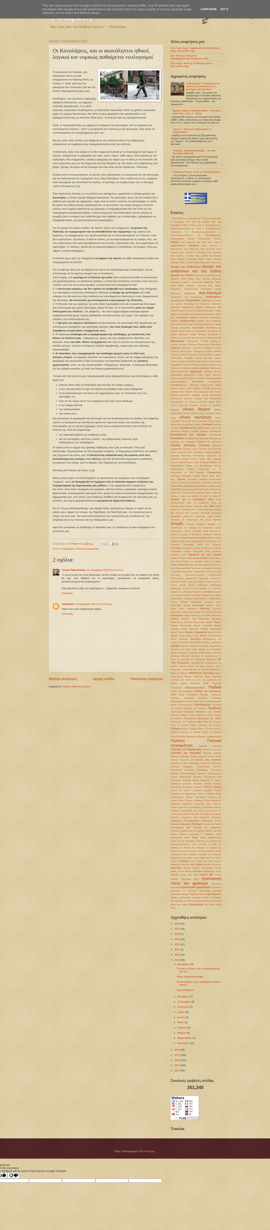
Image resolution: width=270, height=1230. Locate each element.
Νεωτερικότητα (197, 663)
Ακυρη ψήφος (177, 286)
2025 (177, 928)
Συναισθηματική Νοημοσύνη (198, 821)
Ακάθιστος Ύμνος (212, 282)
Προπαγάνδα (176, 770)
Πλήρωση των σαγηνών (210, 725)
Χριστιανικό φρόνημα (210, 891)
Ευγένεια (174, 483)
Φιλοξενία (206, 865)
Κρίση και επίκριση (196, 582)
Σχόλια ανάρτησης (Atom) (76, 686)
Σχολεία (183, 834)
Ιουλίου (181, 1012)
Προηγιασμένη (203, 767)
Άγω (219, 263)
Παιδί (173, 694)
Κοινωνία (183, 564)
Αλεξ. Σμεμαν (214, 286)
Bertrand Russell (214, 901)
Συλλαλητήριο (195, 807)
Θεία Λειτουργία (192, 513)
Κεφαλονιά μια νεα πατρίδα (204, 554)
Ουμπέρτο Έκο (177, 680)
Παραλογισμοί (177, 712)
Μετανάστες (184, 642)
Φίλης (192, 864)
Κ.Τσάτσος (175, 538)
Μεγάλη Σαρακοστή (195, 632)
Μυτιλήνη (195, 656)
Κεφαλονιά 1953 (178, 555)
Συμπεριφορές (183, 814)
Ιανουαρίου (183, 1043)
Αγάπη (175, 242)
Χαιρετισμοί (209, 871)
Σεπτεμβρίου (184, 1001)
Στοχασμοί (198, 800)
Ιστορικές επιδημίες (206, 524)
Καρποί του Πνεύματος (209, 545)
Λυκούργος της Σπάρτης (201, 615)
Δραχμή (211, 402)
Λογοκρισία (216, 612)
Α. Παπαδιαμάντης (210, 225)
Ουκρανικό (216, 677)
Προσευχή (189, 770)
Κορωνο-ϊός (216, 578)
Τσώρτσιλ (183, 858)
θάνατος (209, 509)
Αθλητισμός (216, 279)
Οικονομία (208, 673)
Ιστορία (177, 523)
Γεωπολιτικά (192, 355)
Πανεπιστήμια (177, 701)
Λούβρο (186, 615)
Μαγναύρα (216, 615)
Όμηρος (217, 673)
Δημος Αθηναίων (213, 375)
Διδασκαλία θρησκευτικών (201, 385)
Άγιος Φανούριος (202, 263)
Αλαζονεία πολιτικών (196, 286)
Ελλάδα (175, 445)
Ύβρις (196, 858)
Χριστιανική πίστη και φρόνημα (196, 880)
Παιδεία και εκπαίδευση (182, 691)
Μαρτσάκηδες (186, 626)
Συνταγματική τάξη (181, 827)
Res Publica (209, 905)
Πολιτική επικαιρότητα (87, 548)
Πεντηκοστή (190, 718)
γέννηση (217, 351)
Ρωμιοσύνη (205, 780)
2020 (177, 954)
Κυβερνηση (203, 585)
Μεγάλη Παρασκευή (211, 629)
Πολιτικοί (216, 759)
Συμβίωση (175, 811)
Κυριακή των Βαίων (192, 595)
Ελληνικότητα (198, 456)
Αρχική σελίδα (103, 679)
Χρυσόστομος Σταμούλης (190, 898)
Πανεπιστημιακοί (185, 705)
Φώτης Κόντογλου (194, 871)
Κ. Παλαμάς (205, 535)
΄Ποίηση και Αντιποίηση (211, 218)
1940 (194, 222)
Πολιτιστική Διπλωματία (211, 763)
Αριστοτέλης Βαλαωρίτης (203, 324)
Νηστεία (182, 666)
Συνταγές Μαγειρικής (181, 824)
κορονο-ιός (191, 578)
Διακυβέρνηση (215, 382)
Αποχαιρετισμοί (187, 320)
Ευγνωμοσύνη (185, 483)
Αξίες (173, 318)
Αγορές (214, 263)
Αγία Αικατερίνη (188, 242)
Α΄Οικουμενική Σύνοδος (209, 239)
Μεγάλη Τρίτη (177, 635)
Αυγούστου (183, 1006)
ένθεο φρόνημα (214, 459)
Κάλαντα (211, 538)
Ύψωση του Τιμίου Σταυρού (208, 861)
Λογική (185, 612)
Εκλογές (206, 428)
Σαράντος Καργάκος (192, 784)
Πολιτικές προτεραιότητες (209, 736)
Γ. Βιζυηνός (185, 348)
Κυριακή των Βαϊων (211, 595)
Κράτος (183, 582)
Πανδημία (216, 698)
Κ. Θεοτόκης (194, 535)
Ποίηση (175, 728)
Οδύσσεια (214, 669)
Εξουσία (217, 466)
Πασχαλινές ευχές (204, 712)
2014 (177, 1070)
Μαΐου (180, 1022)
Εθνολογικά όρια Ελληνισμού (194, 421)
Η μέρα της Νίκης (209, 496)
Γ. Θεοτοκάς (196, 348)
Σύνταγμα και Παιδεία (212, 824)
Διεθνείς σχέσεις (178, 388)
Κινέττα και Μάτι (185, 558)
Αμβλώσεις (189, 293)
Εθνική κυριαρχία (206, 413)
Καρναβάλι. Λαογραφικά (182, 545)
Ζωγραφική (200, 493)
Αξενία (218, 314)
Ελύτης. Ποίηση (198, 459)
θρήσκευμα (200, 516)
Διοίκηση (174, 395)
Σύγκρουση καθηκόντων (182, 804)
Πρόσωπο (201, 774)
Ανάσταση (207, 300)
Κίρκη (212, 558)
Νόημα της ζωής (196, 666)
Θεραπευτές (188, 516)
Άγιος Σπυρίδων (185, 990)
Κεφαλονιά (216, 551)
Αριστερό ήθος (185, 324)
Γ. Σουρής (217, 348)
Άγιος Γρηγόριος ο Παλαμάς (193, 252)
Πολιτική (178, 740)
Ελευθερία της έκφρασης (196, 438)
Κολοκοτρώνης (177, 578)
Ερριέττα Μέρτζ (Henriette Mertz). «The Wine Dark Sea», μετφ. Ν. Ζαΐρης (196, 112)
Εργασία (196, 476)
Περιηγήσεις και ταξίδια (209, 718)
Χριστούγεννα (214, 894)
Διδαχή (218, 385)
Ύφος (192, 861)
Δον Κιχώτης (191, 402)
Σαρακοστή (175, 784)
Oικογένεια (196, 904)
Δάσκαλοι (195, 368)
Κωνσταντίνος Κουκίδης (181, 599)
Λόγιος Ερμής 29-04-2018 (199, 612)
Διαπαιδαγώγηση (179, 385)
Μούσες (174, 653)
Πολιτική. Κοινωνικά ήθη (182, 760)
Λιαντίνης (205, 608)
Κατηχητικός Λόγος (201, 551)
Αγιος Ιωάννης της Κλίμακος (208, 256)
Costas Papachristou (74, 570)
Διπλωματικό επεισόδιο (181, 399)
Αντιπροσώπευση (186, 314)
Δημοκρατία (176, 375)
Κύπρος (194, 588)
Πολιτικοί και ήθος (179, 763)
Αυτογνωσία (213, 334)
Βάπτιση (195, 338)
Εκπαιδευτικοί (215, 435)
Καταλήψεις (68, 548)
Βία (219, 338)
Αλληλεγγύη (176, 293)
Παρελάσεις (189, 712)
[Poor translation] (14, 1175)
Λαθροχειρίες (196, 602)
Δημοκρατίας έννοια (193, 375)
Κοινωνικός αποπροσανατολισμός (187, 575)
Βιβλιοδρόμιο (177, 341)
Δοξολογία (202, 402)
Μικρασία (185, 646)
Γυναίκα (204, 365)
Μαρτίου (182, 1032)
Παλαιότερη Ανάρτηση (146, 679)
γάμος (189, 351)
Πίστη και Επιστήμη (212, 722)
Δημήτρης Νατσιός (212, 372)
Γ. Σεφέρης (207, 348)
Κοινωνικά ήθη (183, 568)
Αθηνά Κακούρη (202, 279)
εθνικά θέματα (196, 409)
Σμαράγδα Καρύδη (212, 790)
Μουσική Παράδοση (188, 653)
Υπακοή (174, 861)
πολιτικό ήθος (203, 760)
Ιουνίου (181, 1017)
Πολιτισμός (194, 763)
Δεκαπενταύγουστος (179, 372)
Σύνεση (218, 821)
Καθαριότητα (186, 538)
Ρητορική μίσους (190, 780)
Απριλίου (182, 1027)
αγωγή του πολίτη (182, 275)
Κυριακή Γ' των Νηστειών (181, 592)
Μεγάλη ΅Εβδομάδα (203, 626)
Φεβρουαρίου (184, 1037)
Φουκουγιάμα (207, 868)
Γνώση (211, 361)
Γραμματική (176, 365)
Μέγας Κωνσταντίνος (210, 635)
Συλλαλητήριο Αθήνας (211, 807)
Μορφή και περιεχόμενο (210, 649)
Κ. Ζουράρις (182, 535)
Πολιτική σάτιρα (214, 756)
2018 (177, 1049)
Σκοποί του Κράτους (181, 790)
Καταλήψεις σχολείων (191, 548)
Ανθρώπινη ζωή (177, 311)
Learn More (208, 9)
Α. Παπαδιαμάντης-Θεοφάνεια (200, 232)
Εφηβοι (174, 493)
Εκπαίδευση (215, 431)
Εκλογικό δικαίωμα (199, 431)
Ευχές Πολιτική (209, 489)
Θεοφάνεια (176, 516)
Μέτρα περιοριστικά (212, 642)
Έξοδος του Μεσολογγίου (198, 466)
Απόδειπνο (194, 318)
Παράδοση (214, 708)
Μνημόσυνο (215, 646)
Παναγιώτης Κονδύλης (195, 698)
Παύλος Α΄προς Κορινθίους (193, 715)
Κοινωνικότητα (215, 575)
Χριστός (202, 894)
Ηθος (205, 506)
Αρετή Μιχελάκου (213, 321)
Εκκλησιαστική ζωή (191, 427)
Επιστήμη (175, 476)
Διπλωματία (215, 395)
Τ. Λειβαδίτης (207, 834)
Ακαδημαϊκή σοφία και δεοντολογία (186, 282)
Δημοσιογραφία (213, 378)
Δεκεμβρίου (183, 964)
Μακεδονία (204, 619)
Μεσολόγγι (195, 639)
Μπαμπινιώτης (205, 653)
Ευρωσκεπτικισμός (189, 489)
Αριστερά (174, 324)
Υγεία (201, 858)
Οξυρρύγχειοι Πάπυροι (181, 677)
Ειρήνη (211, 421)
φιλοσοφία (176, 867)
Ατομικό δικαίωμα (198, 334)
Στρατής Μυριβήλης (212, 801)
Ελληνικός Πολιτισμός (181, 456)
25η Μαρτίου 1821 (207, 222)
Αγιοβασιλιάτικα (178, 245)
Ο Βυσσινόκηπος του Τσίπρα (195, 670)
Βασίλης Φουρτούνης (208, 338)
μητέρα (175, 645)
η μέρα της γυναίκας (189, 496)
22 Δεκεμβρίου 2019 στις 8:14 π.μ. (105, 570)
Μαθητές (175, 619)
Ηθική (211, 499)
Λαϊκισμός (209, 602)
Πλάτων (193, 725)
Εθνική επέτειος (190, 413)
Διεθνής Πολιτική (202, 388)
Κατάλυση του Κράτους (211, 548)
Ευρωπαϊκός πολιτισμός (182, 486)
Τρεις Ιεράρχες (190, 854)
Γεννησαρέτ (198, 351)
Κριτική (209, 582)
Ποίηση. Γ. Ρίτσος (204, 729)
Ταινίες (187, 838)
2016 (177, 1060)
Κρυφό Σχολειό (187, 585)
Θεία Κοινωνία (177, 513)
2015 (177, 1065)
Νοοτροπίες (176, 670)
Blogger (151, 1151)
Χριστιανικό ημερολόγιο (196, 887)
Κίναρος (174, 558)
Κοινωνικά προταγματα (202, 568)
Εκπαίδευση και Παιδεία (188, 434)
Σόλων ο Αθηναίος (206, 794)
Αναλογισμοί (213, 296)
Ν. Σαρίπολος (198, 659)
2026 (177, 923)
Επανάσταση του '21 (209, 469)
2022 (177, 944)
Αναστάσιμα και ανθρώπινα (197, 304)
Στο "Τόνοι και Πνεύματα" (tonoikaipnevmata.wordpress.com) (189, 57)
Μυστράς (186, 656)
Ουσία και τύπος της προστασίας (201, 680)
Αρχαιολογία (198, 328)
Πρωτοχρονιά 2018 (212, 777)
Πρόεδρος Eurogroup (182, 767)
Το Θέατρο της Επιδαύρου (193, 848)
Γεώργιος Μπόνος (206, 355)
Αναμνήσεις (193, 300)
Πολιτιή (174, 737)
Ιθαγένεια (217, 520)
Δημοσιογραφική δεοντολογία (187, 381)
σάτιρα (208, 783)
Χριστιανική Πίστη (190, 879)
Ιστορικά (190, 524)
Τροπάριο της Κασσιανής (210, 854)
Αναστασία (68, 604)
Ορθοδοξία (198, 677)
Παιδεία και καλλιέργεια (207, 691)
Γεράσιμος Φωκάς (178, 355)
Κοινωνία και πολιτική (199, 565)
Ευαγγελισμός (215, 479)
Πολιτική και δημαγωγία (186, 749)
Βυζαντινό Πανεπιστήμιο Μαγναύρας (205, 345)
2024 (177, 934)
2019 (177, 960)
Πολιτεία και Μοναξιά (190, 732)
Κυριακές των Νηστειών (210, 588)
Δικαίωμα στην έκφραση (182, 392)
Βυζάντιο (175, 347)
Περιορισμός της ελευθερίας (183, 722)
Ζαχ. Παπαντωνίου (186, 493)
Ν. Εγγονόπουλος (209, 656)
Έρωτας (181, 479)
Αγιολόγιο (194, 245)
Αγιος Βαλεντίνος (191, 249)
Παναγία (204, 694)
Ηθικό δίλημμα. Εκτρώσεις (190, 506)
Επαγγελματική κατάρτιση (183, 469)
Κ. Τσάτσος (216, 535)
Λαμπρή (187, 605)
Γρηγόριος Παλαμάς (191, 365)
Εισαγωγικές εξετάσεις (192, 425)
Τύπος (190, 858)
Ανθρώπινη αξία (213, 307)
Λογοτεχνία (177, 615)
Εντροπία (204, 462)
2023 (177, 939)
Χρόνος (174, 897)
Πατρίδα (217, 712)
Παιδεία (214, 687)
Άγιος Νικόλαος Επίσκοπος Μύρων (188, 259)
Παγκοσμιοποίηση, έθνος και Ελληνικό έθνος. (196, 171)
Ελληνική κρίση (205, 449)
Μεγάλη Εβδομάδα (189, 629)
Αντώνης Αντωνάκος (205, 314)
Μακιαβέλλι (216, 619)
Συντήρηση (175, 831)
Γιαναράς (188, 358)
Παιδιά (181, 695)
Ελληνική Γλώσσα (196, 445)
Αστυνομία (183, 334)
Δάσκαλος (205, 368)
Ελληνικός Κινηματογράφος (207, 452)
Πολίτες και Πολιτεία (211, 732)
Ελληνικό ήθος (185, 452)
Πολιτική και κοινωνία (211, 750)
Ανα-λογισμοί (210, 293)
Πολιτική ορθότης (212, 753)
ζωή (208, 493)
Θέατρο (217, 509)
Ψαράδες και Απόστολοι (185, 901)
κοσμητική (175, 582)
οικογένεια (195, 672)
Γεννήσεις (208, 351)
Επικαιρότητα (214, 472)
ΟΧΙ (219, 680)
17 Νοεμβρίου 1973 (180, 222)
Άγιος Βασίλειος (208, 249)
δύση (218, 402)
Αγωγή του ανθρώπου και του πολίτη (196, 268)
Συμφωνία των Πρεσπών (195, 817)
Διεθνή (189, 388)
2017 (177, 1055)
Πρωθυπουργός (214, 774)
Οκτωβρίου (183, 996)
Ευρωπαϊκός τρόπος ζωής (208, 486)
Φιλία (199, 864)
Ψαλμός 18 (207, 898)
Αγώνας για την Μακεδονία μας (207, 275)
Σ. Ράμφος (216, 780)
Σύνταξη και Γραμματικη (207, 827)
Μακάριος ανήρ (189, 619)
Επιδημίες (200, 473)
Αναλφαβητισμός (178, 301)
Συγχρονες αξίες (202, 804)
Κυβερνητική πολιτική (180, 588)
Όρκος (207, 677)
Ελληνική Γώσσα (190, 449)
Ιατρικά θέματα (214, 516)
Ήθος (212, 506)
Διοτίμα (205, 395)
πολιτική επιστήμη (210, 746)
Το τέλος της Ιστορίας (187, 851)
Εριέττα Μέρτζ (208, 476)
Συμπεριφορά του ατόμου (192, 811)
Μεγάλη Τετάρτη (214, 632)
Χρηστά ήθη (206, 874)
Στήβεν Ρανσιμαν (185, 801)
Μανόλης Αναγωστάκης (194, 622)
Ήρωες (174, 509)
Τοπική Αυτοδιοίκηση (206, 851)
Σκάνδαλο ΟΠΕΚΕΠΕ (203, 787)
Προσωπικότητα (188, 773)
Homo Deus (176, 905)
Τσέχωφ (174, 858)
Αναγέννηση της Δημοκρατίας (186, 297)
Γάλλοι (183, 351)
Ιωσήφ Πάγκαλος (210, 531)
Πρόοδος (217, 767)
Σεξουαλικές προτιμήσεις (181, 787)
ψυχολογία (201, 901)
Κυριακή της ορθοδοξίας (203, 592)
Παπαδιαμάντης (202, 704)
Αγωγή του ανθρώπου (185, 266)
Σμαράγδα (197, 790)
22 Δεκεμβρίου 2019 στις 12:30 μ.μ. (94, 604)
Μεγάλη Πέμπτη (177, 632)
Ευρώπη (175, 489)
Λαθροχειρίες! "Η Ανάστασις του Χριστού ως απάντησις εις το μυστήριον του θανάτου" (203, 86)
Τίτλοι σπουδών (199, 844)
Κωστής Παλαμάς (179, 602)
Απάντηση (67, 593)
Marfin (185, 905)
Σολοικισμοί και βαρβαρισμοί (183, 794)
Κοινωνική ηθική (214, 572)
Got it (224, 9)
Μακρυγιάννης (177, 622)
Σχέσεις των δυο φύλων (192, 831)
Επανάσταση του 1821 (182, 473)
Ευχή (219, 489)
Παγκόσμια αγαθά (199, 683)
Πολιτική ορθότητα (180, 756)
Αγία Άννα (201, 242)
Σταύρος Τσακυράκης (196, 797)
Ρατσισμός (176, 780)
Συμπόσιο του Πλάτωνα (201, 814)
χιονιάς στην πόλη (189, 875)
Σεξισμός (217, 784)
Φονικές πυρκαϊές (192, 868)
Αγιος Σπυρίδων (187, 263)
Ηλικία (218, 506)
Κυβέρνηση (215, 585)
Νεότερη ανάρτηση (63, 679)
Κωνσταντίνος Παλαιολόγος (207, 598)
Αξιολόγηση (182, 317)
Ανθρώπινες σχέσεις (192, 307)
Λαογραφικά (198, 605)
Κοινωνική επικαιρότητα (194, 571)
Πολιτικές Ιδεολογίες (186, 736)
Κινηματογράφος (201, 558)
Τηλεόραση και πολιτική (207, 841)
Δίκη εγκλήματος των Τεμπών (207, 392)
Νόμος (218, 666)
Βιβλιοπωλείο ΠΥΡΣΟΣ (198, 341)
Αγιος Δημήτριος (214, 252)
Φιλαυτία (184, 865)
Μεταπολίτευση (196, 642)
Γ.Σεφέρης (175, 351)
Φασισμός (175, 864)
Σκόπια (217, 786)
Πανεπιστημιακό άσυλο (195, 701)
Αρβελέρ (201, 321)
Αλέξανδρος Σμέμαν (211, 289)
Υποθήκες (183, 861)
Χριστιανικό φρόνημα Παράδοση (185, 894)
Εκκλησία (207, 424)
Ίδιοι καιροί (205, 520)
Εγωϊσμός (175, 410)
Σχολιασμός (194, 834)
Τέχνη (195, 837)
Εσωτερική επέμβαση (197, 479)
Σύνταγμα (197, 824)
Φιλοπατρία (216, 865)
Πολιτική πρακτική (198, 756)
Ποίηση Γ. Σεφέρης (189, 729)
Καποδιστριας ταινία (212, 541)
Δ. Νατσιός (185, 368)
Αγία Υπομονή (214, 242)
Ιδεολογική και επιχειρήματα (184, 520)
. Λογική (174, 218)
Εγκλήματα (193, 405)
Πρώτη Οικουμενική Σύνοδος (186, 777)
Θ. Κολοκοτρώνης (186, 510)
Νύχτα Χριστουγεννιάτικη (190, 976)
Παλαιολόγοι (192, 695)
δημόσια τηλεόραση (196, 378)
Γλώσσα (182, 361)
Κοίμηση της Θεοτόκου (192, 561)
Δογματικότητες (177, 402)
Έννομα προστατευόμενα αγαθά (185, 462)
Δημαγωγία (196, 371)
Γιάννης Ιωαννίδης (203, 358)
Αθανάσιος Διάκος (179, 279)
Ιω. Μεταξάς (190, 528)
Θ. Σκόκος (199, 510)
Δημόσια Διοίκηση (179, 378)
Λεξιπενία (210, 605)
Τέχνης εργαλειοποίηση (210, 838)
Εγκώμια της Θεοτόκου (210, 405)
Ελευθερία (177, 438)
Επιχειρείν (186, 476)
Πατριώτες (175, 715)
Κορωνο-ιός (204, 578)
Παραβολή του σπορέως (194, 708)
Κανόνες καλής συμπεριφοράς (190, 541)
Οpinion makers (179, 683)
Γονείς (218, 361)
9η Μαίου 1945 (195, 225)
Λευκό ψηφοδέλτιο (188, 609)
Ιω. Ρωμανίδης (206, 528)
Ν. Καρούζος (184, 659)
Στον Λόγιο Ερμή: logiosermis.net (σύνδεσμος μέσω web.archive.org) (195, 49)
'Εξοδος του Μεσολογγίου (189, 218)
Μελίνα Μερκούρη (179, 639)
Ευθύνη (196, 482)
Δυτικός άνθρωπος (179, 405)
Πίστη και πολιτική (179, 725)
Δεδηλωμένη (216, 368)
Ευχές (199, 489)
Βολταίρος (183, 345)
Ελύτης (185, 459)
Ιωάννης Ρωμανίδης (193, 531)
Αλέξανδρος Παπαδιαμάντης (184, 289)
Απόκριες (205, 318)
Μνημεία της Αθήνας (199, 646)
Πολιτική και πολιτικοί (186, 752)
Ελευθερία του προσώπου (209, 442)
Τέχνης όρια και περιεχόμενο (183, 841)
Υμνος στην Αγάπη (213, 858)
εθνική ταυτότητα (195, 417)
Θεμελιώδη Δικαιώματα (211, 513)
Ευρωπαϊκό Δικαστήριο (211, 483)
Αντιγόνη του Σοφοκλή (194, 311)
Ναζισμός (210, 659)
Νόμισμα (210, 666)
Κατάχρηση (176, 551)
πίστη (199, 722)
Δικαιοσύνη (216, 388)
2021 (177, 949)
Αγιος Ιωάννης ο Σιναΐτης (182, 256)
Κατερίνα (187, 551)
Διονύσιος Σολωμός (190, 395)
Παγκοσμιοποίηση (195, 687)
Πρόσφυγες (202, 770)
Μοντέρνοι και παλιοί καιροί (184, 649)
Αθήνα (191, 279)
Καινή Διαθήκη (200, 538)
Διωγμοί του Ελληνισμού (207, 398)
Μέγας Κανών (192, 636)
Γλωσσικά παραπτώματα (197, 361)
